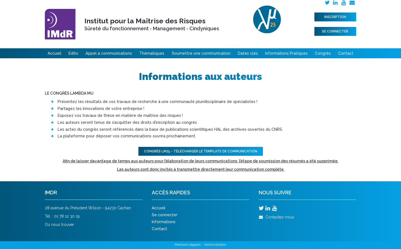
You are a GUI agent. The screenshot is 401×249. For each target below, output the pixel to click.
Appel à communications (108, 53)
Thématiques (151, 53)
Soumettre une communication (201, 53)
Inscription (335, 17)
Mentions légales (187, 245)
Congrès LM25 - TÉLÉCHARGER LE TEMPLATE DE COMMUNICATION (200, 151)
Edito (73, 53)
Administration (215, 245)
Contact (345, 53)
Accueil (54, 53)
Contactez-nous (276, 217)
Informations (163, 222)
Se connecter (335, 31)
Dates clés (248, 53)
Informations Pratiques (286, 53)
